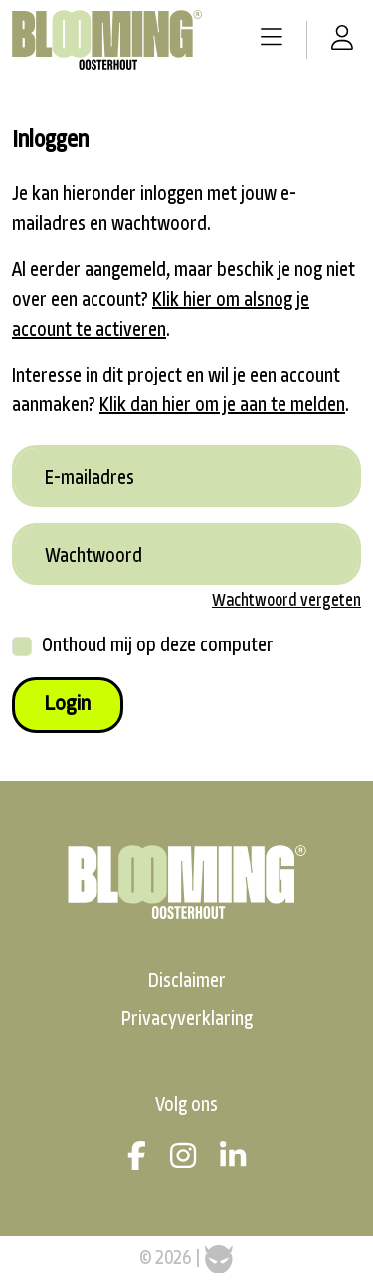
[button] (271, 40)
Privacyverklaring (187, 1020)
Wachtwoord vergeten (286, 601)
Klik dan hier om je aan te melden (222, 406)
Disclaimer (187, 982)
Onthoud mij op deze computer (158, 646)
